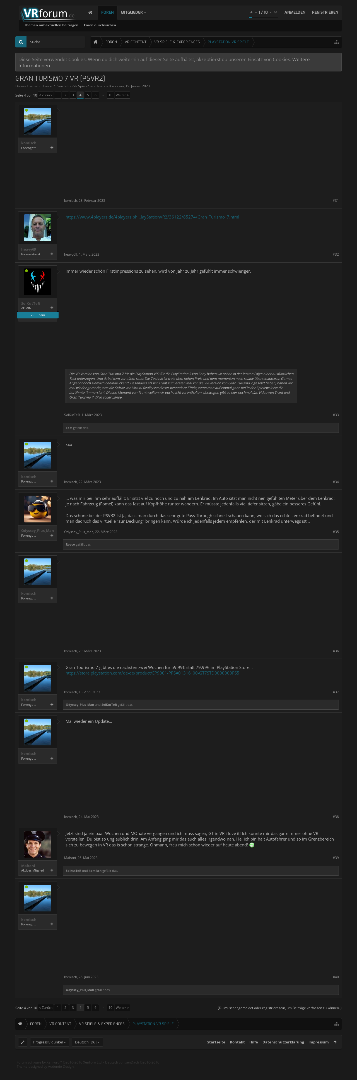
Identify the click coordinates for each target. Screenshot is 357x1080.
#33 (336, 415)
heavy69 (28, 249)
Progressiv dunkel (48, 1053)
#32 (336, 254)
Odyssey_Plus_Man (37, 530)
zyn (121, 86)
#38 (336, 817)
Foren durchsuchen (171, 25)
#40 (336, 977)
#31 (336, 200)
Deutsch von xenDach (132, 1073)
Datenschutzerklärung (283, 1053)
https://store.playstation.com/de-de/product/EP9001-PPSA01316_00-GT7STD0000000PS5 (152, 673)
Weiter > (122, 95)
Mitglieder (137, 12)
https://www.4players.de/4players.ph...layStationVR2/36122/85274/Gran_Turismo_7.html (152, 217)
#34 (336, 482)
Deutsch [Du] (86, 1053)
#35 (336, 532)
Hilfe (253, 1053)
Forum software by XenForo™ (59, 1073)
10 (110, 95)
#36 (336, 651)
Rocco (70, 544)
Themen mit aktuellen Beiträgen (123, 25)
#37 (336, 692)
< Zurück (45, 95)
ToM (69, 428)
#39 (336, 858)
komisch (29, 143)
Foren (113, 12)
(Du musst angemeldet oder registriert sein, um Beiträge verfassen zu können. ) (280, 1007)
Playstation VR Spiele (72, 86)
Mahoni (28, 865)
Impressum (318, 1053)
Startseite (216, 1053)
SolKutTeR (30, 303)
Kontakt (237, 1053)
